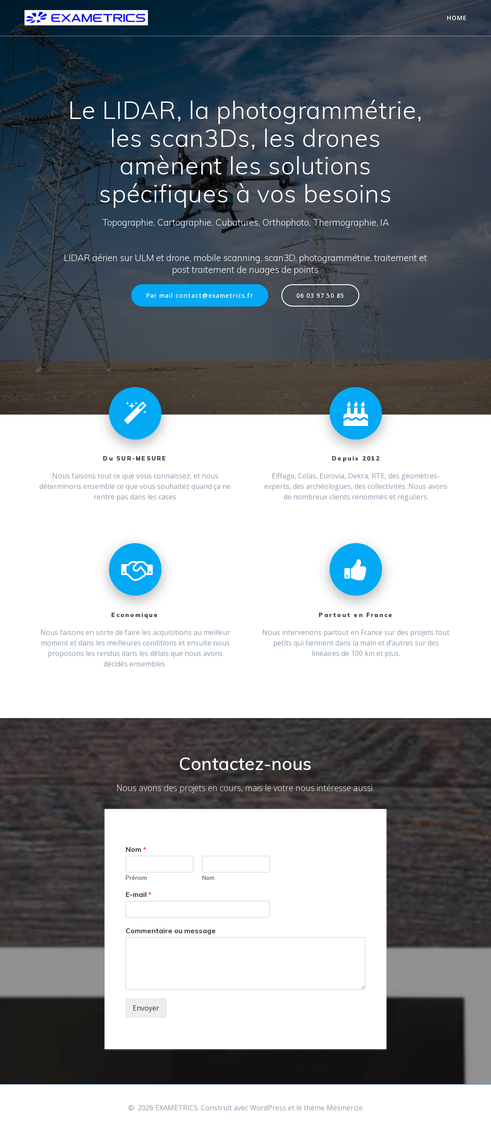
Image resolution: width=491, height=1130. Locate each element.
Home (457, 18)
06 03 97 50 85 (320, 295)
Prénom (136, 877)
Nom (136, 849)
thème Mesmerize (333, 1108)
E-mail (138, 894)
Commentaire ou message (171, 930)
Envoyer (146, 1008)
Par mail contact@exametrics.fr (199, 295)
